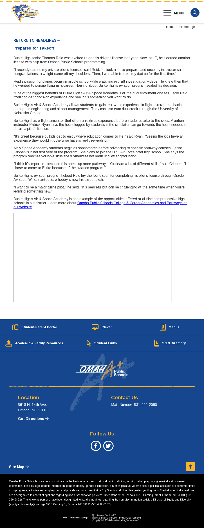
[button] (173, 13)
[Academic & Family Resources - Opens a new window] (34, 343)
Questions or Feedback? (104, 515)
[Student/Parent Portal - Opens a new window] (34, 327)
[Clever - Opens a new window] (102, 327)
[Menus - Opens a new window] (170, 327)
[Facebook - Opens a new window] (96, 448)
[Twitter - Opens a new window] (108, 448)
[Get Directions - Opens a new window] (33, 419)
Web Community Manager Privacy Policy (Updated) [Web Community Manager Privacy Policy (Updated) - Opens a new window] (116, 518)
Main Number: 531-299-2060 (134, 405)
